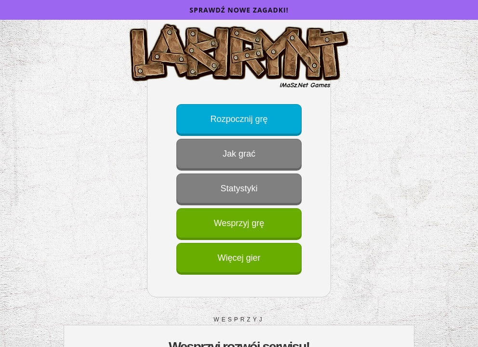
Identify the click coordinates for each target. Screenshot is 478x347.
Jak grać (239, 154)
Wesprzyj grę (239, 223)
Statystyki (238, 188)
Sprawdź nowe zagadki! (238, 9)
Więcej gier (238, 258)
